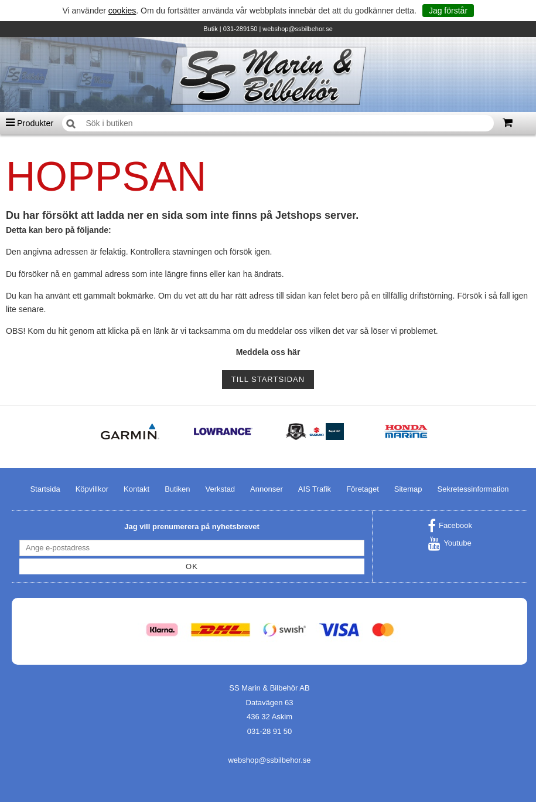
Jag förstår (448, 10)
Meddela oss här (268, 352)
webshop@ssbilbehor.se (297, 28)
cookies (122, 10)
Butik (210, 28)
